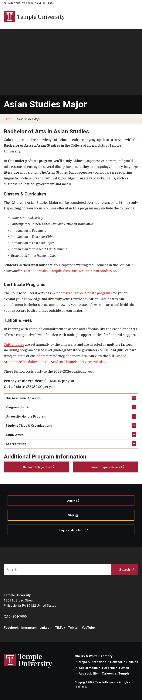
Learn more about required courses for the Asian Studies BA (70, 270)
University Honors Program (26, 416)
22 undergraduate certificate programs (82, 293)
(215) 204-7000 (15, 616)
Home (7, 119)
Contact (116, 662)
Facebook (11, 627)
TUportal (108, 668)
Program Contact (19, 407)
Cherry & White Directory (94, 656)
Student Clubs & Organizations (29, 425)
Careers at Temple (116, 673)
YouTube (88, 627)
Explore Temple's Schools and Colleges (29, 3)
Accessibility (88, 673)
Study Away (14, 435)
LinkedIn (45, 627)
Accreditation (16, 444)
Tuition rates (14, 344)
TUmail (124, 668)
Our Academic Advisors (23, 398)
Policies (132, 662)
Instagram (29, 627)
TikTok (60, 627)
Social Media (88, 668)
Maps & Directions (92, 662)
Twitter (73, 627)
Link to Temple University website (28, 660)
